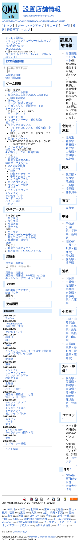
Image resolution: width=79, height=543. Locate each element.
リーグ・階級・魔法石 (20, 103)
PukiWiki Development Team (42, 537)
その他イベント (14, 195)
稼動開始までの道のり (18, 290)
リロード (52, 25)
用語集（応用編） (15, 272)
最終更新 (13, 29)
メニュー (62, 525)
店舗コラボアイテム (19, 248)
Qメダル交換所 (16, 165)
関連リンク (11, 292)
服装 (12, 171)
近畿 (20, 515)
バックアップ (35, 25)
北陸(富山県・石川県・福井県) (71, 247)
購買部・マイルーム (16, 162)
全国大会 (13, 157)
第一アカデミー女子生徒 (22, 234)
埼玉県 (70, 188)
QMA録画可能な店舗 (71, 479)
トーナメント (13, 108)
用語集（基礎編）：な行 (19, 394)
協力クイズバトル (18, 138)
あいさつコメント (18, 182)
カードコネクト (14, 198)
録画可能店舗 (13, 77)
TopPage (10, 318)
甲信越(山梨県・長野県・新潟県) (71, 230)
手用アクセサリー (20, 176)
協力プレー (11, 122)
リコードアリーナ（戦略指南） (25, 119)
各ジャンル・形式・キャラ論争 (23, 278)
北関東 (9, 358)
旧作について (15, 100)
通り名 (12, 187)
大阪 (8, 437)
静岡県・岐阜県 (71, 261)
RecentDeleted (13, 323)
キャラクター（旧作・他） (20, 432)
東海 (9, 515)
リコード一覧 (15, 116)
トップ (7, 25)
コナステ (34, 515)
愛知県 (70, 255)
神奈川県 (71, 192)
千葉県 (70, 185)
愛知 (71, 512)
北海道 (9, 383)
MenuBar (7, 522)
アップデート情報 (18, 92)
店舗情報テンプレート (71, 57)
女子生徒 (13, 221)
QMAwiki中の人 (20, 532)
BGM (8, 242)
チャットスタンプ (18, 190)
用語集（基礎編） (15, 262)
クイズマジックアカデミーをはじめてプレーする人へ (28, 42)
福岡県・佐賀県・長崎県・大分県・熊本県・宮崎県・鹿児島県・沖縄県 (71, 392)
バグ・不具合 (13, 201)
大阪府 (70, 278)
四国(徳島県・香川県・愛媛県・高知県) (71, 351)
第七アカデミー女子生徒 (22, 237)
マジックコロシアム (19, 124)
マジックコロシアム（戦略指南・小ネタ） (30, 129)
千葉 (48, 515)
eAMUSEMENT (14, 48)
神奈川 (9, 337)
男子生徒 (13, 218)
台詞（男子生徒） (15, 326)
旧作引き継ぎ (17, 97)
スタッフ (10, 203)
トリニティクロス (18, 146)
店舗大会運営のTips (19, 160)
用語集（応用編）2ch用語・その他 (25, 275)
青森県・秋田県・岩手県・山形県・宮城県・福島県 (71, 150)
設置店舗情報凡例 (27, 522)
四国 (15, 519)
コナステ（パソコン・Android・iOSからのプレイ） (28, 55)
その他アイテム (19, 179)
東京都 (70, 207)
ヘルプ (25, 29)
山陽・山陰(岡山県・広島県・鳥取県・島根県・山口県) (71, 329)
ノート (12, 298)
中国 (4, 519)
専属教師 (13, 223)
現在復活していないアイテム (24, 250)
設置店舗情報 (42, 9)
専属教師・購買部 (18, 240)
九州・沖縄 (63, 515)
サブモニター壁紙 (18, 184)
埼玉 (8, 339)
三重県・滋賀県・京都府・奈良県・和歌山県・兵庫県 (71, 292)
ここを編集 (11, 448)
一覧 (67, 25)
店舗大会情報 (13, 75)
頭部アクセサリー (20, 173)
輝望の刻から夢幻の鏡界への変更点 (28, 95)
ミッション (11, 192)
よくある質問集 (14, 37)
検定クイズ (11, 149)
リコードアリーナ (15, 114)
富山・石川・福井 (15, 397)
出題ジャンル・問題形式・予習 (25, 106)
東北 (8, 424)
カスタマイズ (15, 168)
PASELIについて (14, 46)
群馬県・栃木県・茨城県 (71, 178)
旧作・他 (13, 226)
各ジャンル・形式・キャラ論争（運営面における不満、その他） (28, 352)
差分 (21, 25)
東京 (8, 364)
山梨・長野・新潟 (53, 512)
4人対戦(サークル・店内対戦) (22, 152)
